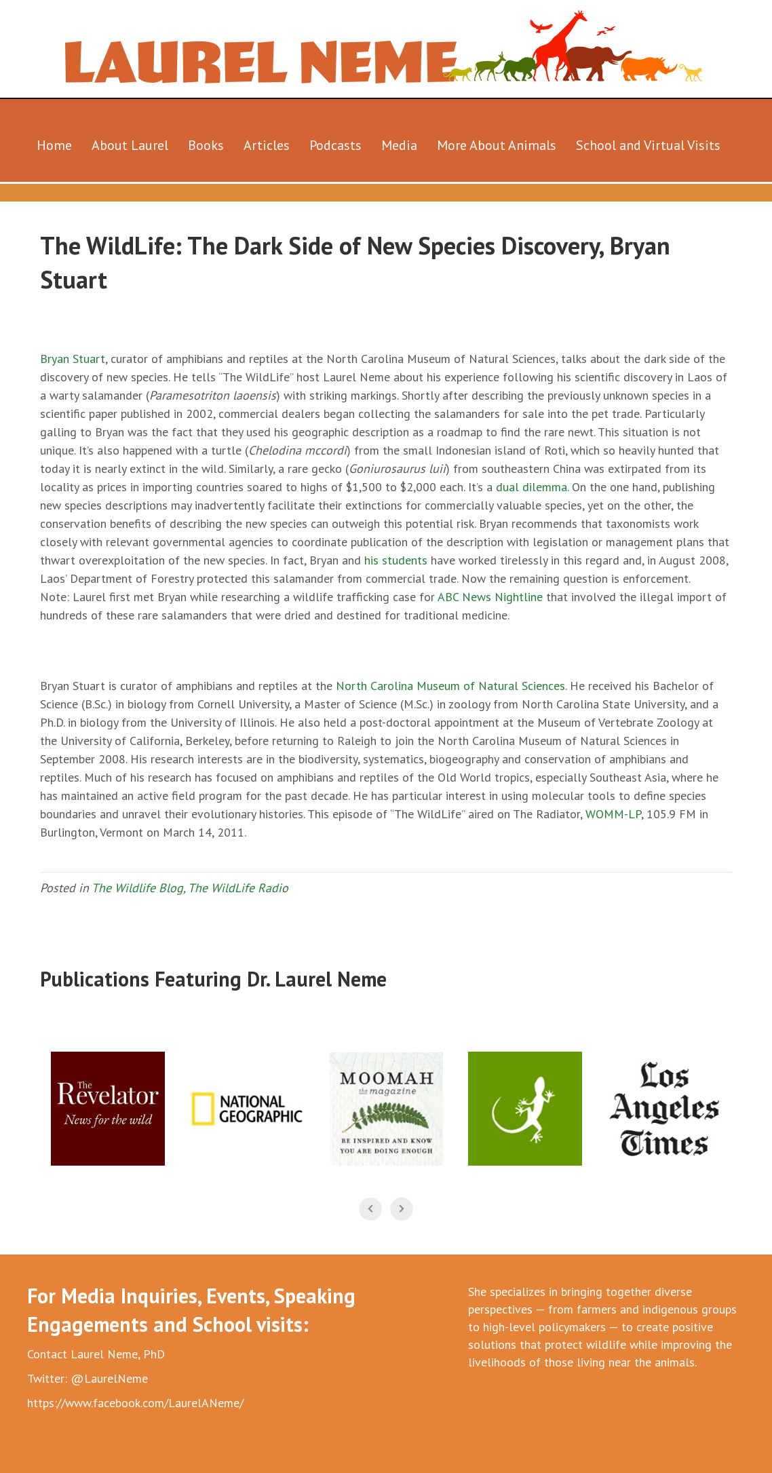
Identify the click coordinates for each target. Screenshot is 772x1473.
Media (399, 145)
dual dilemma (531, 487)
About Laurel (130, 145)
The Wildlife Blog (137, 888)
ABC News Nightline (490, 597)
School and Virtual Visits (648, 145)
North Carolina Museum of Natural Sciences (450, 685)
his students (395, 560)
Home (54, 145)
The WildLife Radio (238, 888)
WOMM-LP (613, 814)
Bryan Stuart (72, 358)
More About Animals (496, 145)
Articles (267, 145)
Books (206, 145)
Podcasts (335, 145)
